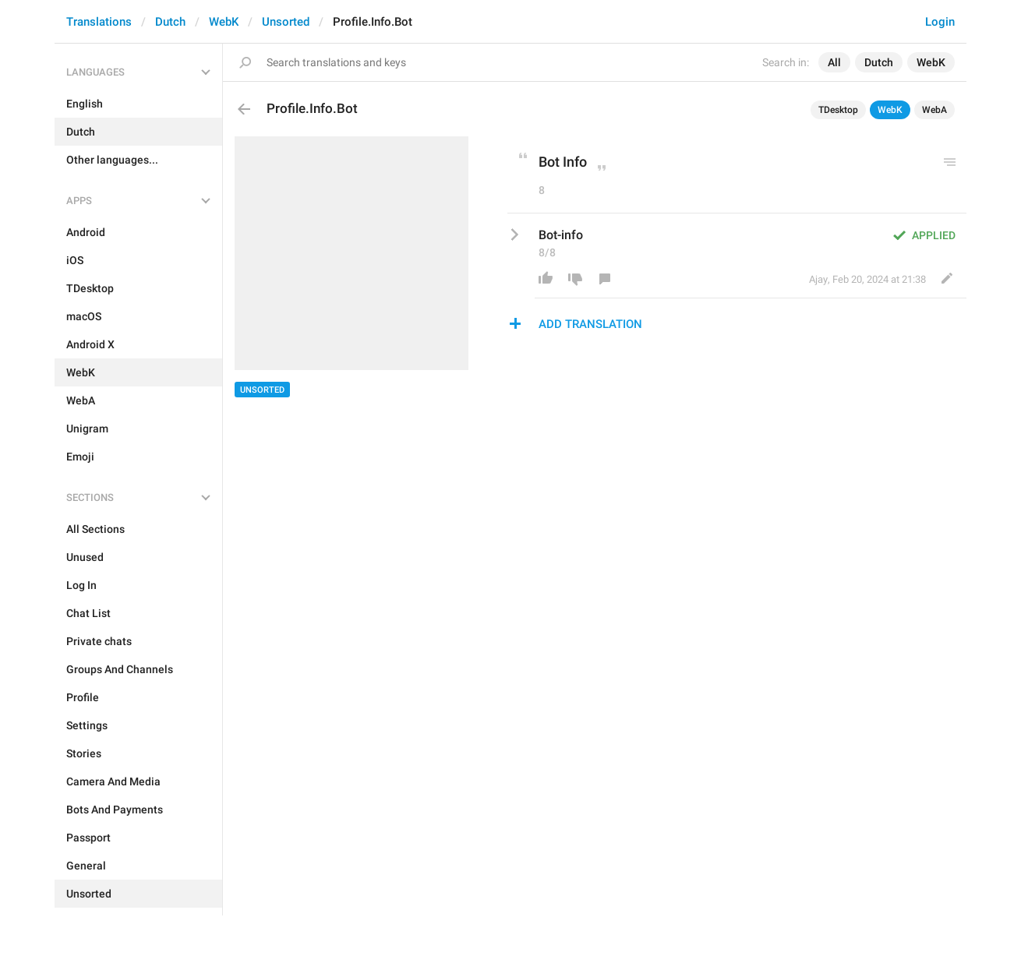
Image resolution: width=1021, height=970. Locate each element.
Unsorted (285, 22)
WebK (223, 22)
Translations (99, 22)
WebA (934, 109)
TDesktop (838, 109)
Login (940, 22)
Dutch (170, 22)
